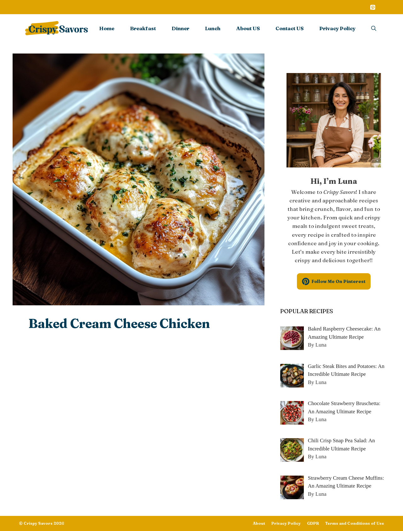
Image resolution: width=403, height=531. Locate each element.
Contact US (289, 28)
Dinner (180, 28)
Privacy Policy (337, 28)
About (259, 523)
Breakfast (143, 28)
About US (248, 28)
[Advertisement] (138, 386)
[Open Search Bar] (373, 28)
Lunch (212, 28)
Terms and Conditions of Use (354, 523)
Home (106, 28)
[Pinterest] (372, 8)
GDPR (313, 523)
